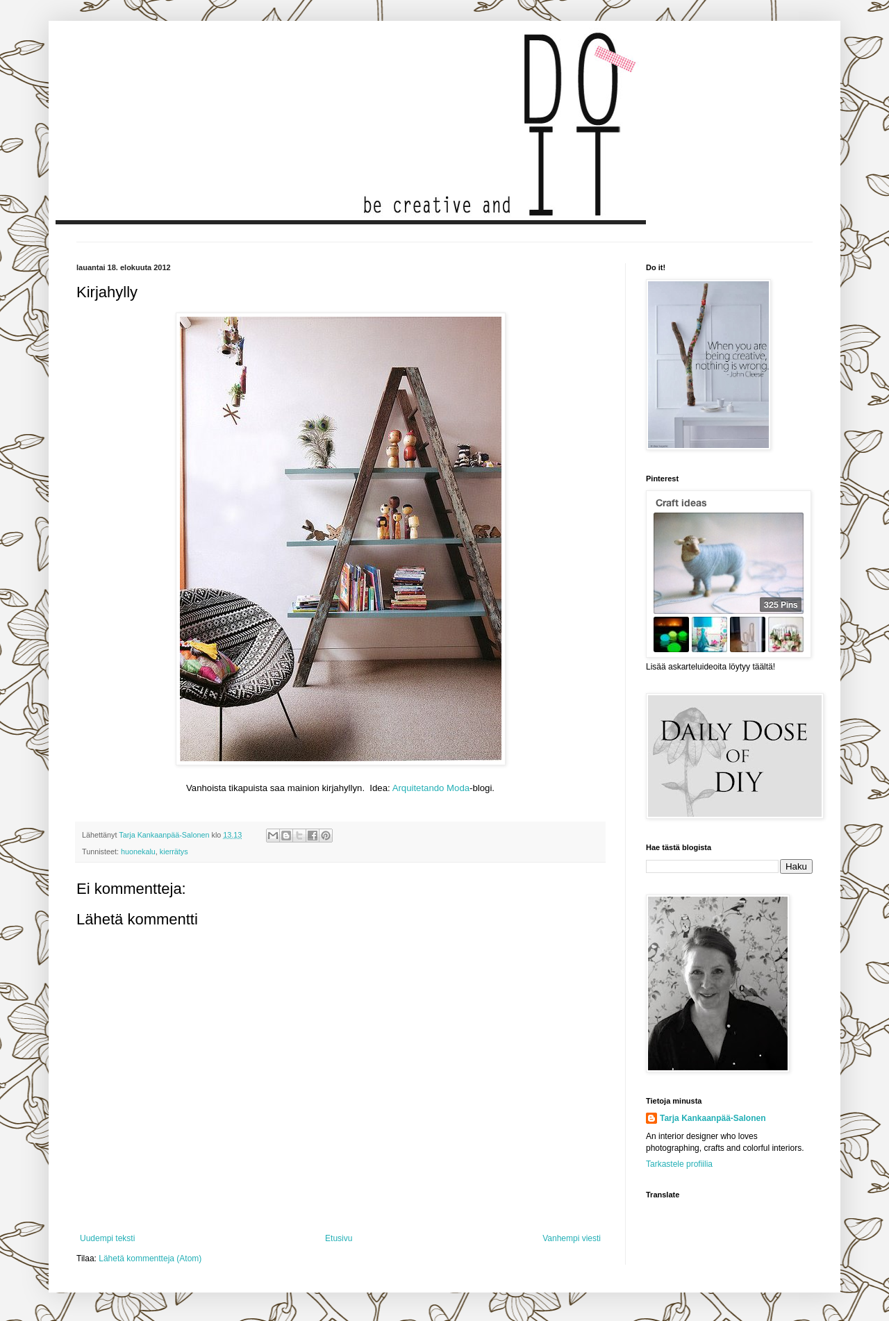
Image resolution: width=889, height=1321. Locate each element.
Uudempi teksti (107, 1238)
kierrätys (174, 851)
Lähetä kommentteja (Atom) (150, 1258)
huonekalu (138, 851)
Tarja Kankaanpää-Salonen (713, 1118)
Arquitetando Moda (431, 788)
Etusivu (338, 1238)
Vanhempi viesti (571, 1238)
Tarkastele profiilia (679, 1164)
